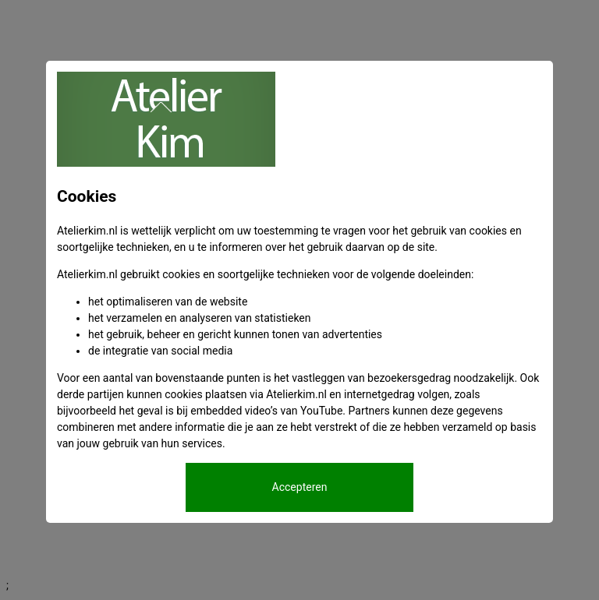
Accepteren (300, 487)
